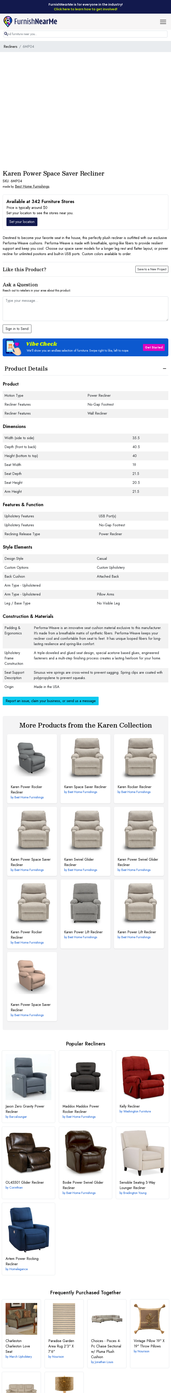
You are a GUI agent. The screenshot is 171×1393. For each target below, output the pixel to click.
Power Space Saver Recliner (31, 862)
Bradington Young (135, 1193)
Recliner (130, 1106)
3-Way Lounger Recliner (137, 1185)
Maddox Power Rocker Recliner (81, 1109)
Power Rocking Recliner (22, 1261)
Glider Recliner (25, 1182)
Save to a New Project (151, 269)
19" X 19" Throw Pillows (149, 1343)
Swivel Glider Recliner (79, 862)
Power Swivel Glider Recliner (138, 862)
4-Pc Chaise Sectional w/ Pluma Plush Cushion (106, 1348)
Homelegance (18, 1269)
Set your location (22, 221)
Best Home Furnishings (32, 186)
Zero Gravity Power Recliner (25, 1109)
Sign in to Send (17, 328)
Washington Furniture (137, 1111)
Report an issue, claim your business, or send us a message (51, 700)
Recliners (10, 46)
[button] (165, 21)
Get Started (154, 347)
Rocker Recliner (134, 786)
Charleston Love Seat (18, 1346)
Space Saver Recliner (85, 786)
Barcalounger (18, 1116)
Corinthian (16, 1187)
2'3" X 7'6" (61, 1346)
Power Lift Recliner (83, 932)
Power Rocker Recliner (26, 789)
